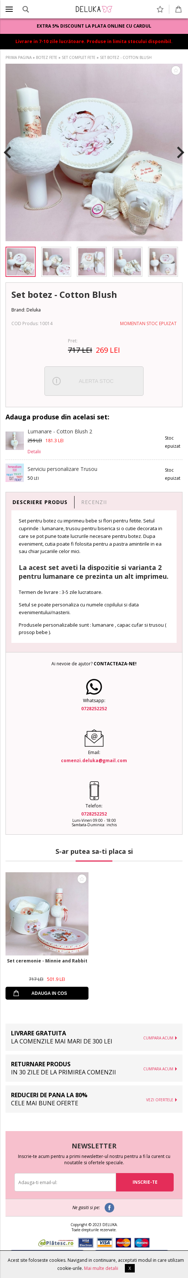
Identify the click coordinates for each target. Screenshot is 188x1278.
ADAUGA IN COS (49, 993)
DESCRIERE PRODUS (40, 502)
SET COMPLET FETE (78, 57)
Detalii (34, 451)
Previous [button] (7, 152)
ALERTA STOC (96, 381)
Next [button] (180, 152)
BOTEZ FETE (46, 57)
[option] (94, 152)
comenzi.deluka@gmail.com (94, 760)
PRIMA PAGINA (19, 57)
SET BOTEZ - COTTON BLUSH (126, 57)
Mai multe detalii (101, 1268)
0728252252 (94, 708)
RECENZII (94, 502)
